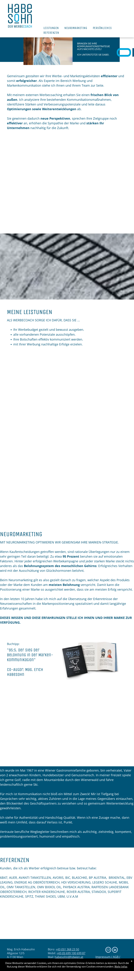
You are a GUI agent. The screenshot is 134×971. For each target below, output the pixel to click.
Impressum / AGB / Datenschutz (107, 959)
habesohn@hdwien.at (69, 957)
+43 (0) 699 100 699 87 (71, 953)
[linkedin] (115, 950)
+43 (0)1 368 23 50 (67, 949)
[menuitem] (51, 28)
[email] (108, 950)
